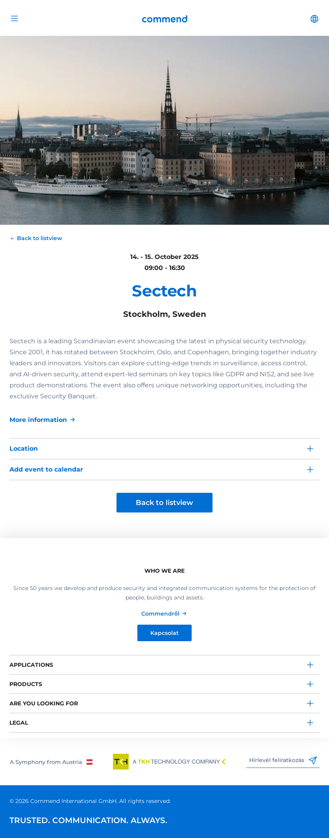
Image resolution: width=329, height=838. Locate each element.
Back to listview (164, 502)
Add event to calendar (46, 469)
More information (38, 420)
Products (25, 684)
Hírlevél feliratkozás (283, 760)
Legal (18, 722)
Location (23, 448)
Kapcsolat (164, 632)
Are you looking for (43, 703)
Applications (31, 664)
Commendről (160, 613)
